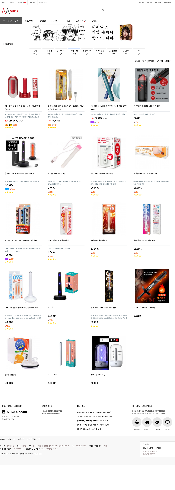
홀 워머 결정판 (10, 374)
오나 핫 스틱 (52, 374)
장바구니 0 (168, 2)
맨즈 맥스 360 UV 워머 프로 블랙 (103, 307)
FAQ (3, 2)
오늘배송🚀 (81, 20)
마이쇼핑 (158, 2)
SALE (93, 20)
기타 (139, 52)
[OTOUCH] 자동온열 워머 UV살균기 (19, 173)
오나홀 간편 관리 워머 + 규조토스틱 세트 (21, 240)
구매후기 (22, 2)
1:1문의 (11, 2)
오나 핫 (50, 307)
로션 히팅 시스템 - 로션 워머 (102, 173)
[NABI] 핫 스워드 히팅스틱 (144, 307)
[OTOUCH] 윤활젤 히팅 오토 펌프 (147, 106)
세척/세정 (48, 52)
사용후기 (167, 61)
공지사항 (32, 2)
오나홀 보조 (113, 52)
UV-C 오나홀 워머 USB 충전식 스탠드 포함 (22, 307)
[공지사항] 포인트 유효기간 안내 (89, 428)
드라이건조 (100, 52)
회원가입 (149, 2)
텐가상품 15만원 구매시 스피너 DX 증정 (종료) (94, 412)
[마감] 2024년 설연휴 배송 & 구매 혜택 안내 (93, 424)
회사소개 (11, 439)
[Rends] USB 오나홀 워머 (58, 240)
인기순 (144, 61)
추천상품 (42, 20)
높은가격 (159, 61)
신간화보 (66, 20)
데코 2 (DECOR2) (98, 374)
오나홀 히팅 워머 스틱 (56, 173)
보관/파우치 (87, 52)
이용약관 (21, 439)
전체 (35, 52)
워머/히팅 (74, 52)
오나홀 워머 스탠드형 (99, 240)
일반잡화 (126, 52)
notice (81, 405)
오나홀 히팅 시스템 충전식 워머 (145, 173)
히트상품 (29, 20)
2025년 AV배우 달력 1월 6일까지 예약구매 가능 (94, 416)
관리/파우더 (61, 52)
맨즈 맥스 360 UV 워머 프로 (144, 240)
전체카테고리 (10, 21)
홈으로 (2, 439)
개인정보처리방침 (33, 439)
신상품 (54, 20)
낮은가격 (151, 61)
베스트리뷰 (43, 2)
